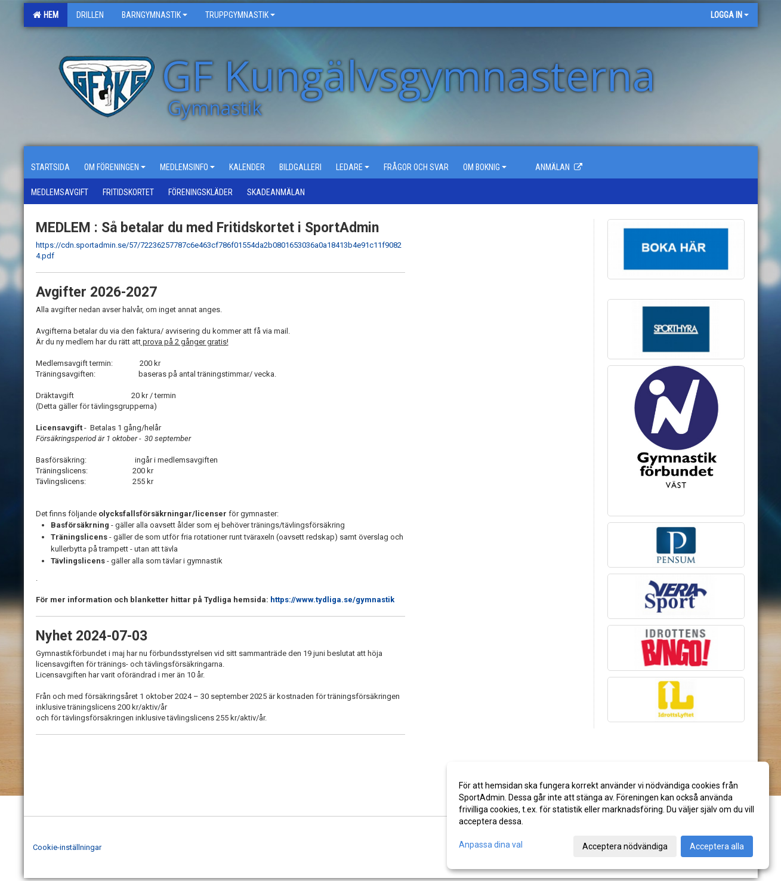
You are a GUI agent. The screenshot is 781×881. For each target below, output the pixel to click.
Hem (45, 15)
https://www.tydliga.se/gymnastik (332, 599)
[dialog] (608, 815)
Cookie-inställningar (67, 847)
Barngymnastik (154, 15)
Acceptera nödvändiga (625, 846)
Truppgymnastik (240, 15)
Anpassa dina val (491, 844)
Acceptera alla (717, 846)
